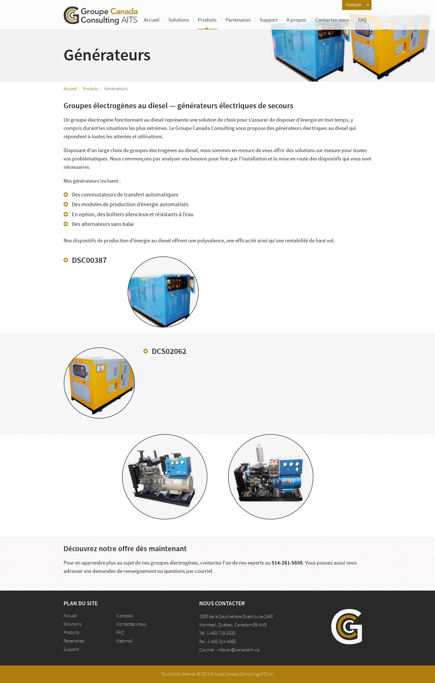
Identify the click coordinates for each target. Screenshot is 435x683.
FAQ (362, 20)
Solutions (178, 20)
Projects (90, 89)
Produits (207, 20)
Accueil (152, 20)
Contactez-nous (332, 20)
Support (269, 20)
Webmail (124, 641)
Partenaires (238, 20)
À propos (296, 20)
